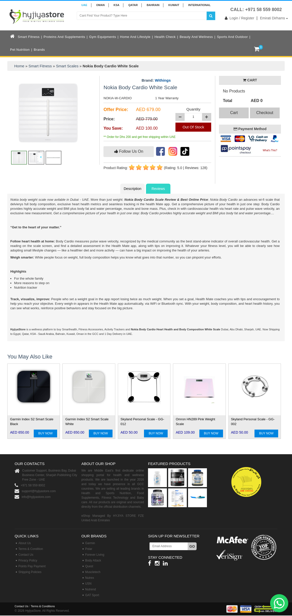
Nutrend (90, 589)
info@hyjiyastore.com (36, 497)
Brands (39, 50)
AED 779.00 (147, 119)
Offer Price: (115, 109)
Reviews (158, 189)
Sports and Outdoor (232, 37)
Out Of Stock (193, 127)
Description (132, 189)
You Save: (113, 128)
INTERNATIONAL (199, 5)
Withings (163, 80)
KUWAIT (173, 5)
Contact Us (25, 554)
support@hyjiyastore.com (39, 491)
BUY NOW (45, 433)
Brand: (156, 80)
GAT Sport (92, 595)
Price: (109, 119)
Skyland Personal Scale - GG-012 (142, 421)
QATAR (133, 5)
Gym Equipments (102, 37)
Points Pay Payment (32, 566)
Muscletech (92, 572)
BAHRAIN (153, 5)
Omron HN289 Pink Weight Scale (195, 421)
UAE (84, 5)
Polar (88, 549)
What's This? (270, 150)
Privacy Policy (27, 560)
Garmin (90, 543)
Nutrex (89, 578)
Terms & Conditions (43, 606)
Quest (89, 566)
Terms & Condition (30, 549)
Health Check (165, 37)
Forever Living (94, 554)
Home (19, 66)
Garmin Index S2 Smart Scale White (86, 421)
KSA (116, 5)
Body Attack (93, 560)
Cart (234, 113)
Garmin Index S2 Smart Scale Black (31, 421)
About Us (24, 543)
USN (88, 583)
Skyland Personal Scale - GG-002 (253, 421)
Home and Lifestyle (135, 37)
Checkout (264, 113)
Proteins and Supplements (64, 37)
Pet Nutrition (20, 50)
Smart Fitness (29, 37)
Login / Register (238, 18)
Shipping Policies (29, 572)
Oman (100, 5)
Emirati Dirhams (274, 18)
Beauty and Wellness (196, 37)
